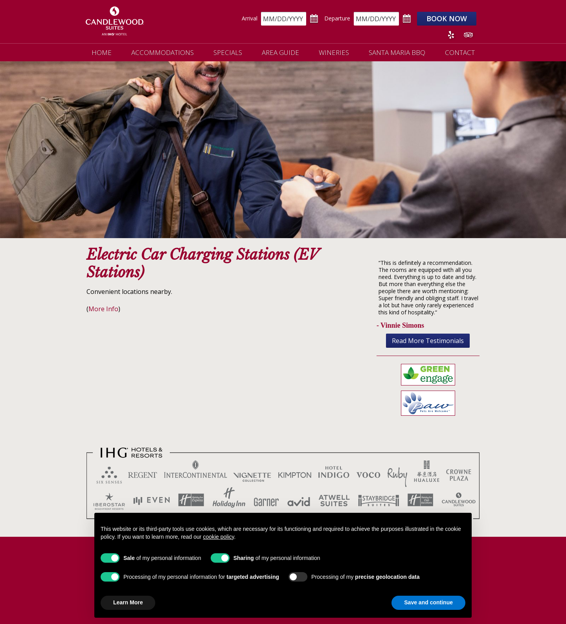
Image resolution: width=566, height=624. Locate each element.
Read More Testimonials (428, 340)
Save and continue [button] (428, 602)
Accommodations (162, 52)
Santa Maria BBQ (397, 52)
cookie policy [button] (218, 537)
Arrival (249, 18)
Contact (460, 52)
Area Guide (280, 52)
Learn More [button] (128, 602)
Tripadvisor (468, 35)
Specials (227, 52)
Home (102, 52)
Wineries (334, 52)
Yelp (451, 35)
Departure (337, 18)
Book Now (446, 18)
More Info (103, 309)
